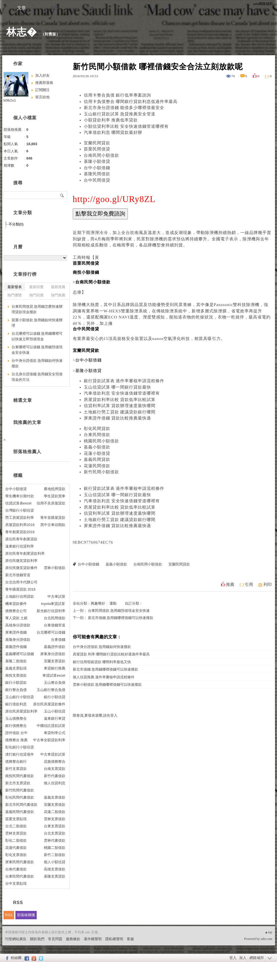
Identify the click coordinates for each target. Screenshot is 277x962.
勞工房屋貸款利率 (19, 517)
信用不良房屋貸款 (51, 503)
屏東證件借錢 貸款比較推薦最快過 (117, 418)
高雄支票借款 (54, 869)
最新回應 (36, 287)
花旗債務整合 (54, 761)
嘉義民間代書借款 (19, 812)
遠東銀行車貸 (54, 718)
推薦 (230, 584)
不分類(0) (16, 224)
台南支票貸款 (54, 769)
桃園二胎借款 (54, 848)
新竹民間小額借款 (101, 472)
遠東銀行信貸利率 (19, 546)
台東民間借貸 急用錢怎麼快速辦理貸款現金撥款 (37, 309)
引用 (249, 584)
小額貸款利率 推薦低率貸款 (111, 120)
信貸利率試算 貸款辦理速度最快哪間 (120, 405)
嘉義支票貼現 (16, 668)
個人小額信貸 (54, 862)
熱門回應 (36, 295)
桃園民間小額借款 (101, 441)
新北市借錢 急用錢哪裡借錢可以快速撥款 (120, 618)
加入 (242, 958)
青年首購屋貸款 (52, 517)
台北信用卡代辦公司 (21, 582)
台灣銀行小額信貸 (19, 510)
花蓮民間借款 (97, 466)
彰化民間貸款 (97, 428)
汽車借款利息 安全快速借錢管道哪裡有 (122, 393)
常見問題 (55, 939)
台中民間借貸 (97, 180)
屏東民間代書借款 (19, 862)
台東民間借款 (97, 434)
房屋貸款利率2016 (20, 525)
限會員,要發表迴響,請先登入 (95, 715)
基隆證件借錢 (16, 647)
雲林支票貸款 (16, 833)
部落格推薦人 (27, 451)
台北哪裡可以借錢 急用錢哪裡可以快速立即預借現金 (37, 336)
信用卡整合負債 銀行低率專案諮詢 (117, 95)
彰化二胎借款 (16, 840)
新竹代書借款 (54, 776)
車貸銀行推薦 (54, 668)
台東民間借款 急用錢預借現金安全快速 (119, 610)
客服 (130, 939)
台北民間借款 (54, 618)
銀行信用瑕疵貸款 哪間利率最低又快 (102, 662)
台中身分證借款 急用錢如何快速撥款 (102, 647)
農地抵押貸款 (54, 489)
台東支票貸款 (54, 826)
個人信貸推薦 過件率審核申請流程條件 (104, 677)
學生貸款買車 (54, 496)
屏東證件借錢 (16, 632)
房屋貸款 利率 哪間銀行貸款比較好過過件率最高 (111, 654)
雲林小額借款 (54, 568)
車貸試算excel (53, 675)
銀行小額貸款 (16, 683)
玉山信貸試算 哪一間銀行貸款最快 (117, 387)
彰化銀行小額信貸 (19, 747)
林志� (21, 32)
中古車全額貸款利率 (49, 740)
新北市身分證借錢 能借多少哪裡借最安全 (124, 107)
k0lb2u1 (10, 100)
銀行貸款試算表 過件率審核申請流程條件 (124, 381)
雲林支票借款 (54, 819)
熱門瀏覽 (14, 295)
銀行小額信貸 (54, 697)
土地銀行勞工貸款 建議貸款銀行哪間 (120, 412)
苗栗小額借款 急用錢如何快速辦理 (37, 323)
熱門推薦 (58, 295)
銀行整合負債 (16, 690)
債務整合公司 (16, 611)
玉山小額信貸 (54, 711)
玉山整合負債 (54, 683)
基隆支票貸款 (54, 876)
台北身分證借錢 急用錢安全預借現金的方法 (37, 377)
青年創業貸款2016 (20, 532)
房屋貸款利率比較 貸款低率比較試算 (120, 399)
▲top (268, 932)
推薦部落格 (44, 83)
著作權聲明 (93, 939)
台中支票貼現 (16, 883)
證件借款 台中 (16, 733)
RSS (9, 915)
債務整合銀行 (16, 761)
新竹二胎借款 (54, 855)
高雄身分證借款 (17, 625)
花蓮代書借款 (16, 848)
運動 (113, 603)
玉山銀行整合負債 (51, 690)
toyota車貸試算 (53, 604)
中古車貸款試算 (52, 754)
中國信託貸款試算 (51, 726)
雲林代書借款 (54, 840)
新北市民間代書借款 (21, 804)
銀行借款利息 (16, 704)
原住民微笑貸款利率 (21, 561)
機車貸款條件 (16, 604)
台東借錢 (58, 639)
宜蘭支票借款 (54, 804)
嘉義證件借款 (54, 647)
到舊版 (50, 34)
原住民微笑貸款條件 (21, 568)
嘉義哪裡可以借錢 (19, 654)
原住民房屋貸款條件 (49, 704)
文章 (21, 8)
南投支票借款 (16, 675)
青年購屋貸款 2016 (20, 589)
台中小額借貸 (16, 489)
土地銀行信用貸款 (19, 596)
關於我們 (37, 939)
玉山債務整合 (16, 718)
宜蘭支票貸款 (54, 661)
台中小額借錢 (97, 168)
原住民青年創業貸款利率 (25, 553)
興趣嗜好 (98, 603)
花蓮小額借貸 (97, 453)
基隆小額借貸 (97, 161)
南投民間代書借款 (19, 776)
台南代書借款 (16, 869)
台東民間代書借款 (19, 876)
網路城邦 (256, 958)
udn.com (266, 939)
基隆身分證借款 (17, 639)
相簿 (54, 8)
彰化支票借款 (16, 855)
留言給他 (42, 97)
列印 (267, 584)
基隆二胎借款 (16, 661)
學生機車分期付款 (19, 496)
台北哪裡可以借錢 (51, 632)
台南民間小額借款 (101, 155)
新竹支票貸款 (16, 769)
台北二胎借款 (16, 826)
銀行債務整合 (16, 726)
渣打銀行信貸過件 (19, 754)
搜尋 (62, 195)
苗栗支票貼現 (16, 819)
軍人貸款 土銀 (16, 618)
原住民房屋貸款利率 (21, 711)
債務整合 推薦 (16, 740)
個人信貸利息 (54, 783)
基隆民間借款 (97, 174)
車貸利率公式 (54, 733)
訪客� (87, 8)
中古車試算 (56, 596)
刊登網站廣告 (15, 939)
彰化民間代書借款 (19, 797)
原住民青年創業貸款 (21, 539)
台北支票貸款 (54, 833)
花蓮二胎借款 (54, 812)
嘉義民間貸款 (97, 459)
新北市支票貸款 (17, 783)
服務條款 (73, 939)
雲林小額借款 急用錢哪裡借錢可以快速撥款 (107, 684)
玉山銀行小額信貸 (19, 697)
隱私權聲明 (114, 939)
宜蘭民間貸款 (97, 143)
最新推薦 (58, 287)
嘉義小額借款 (97, 447)
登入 (232, 958)
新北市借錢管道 (17, 575)
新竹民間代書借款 (19, 790)
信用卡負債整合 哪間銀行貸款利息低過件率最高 (131, 101)
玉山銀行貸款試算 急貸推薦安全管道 (120, 114)
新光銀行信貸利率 (51, 611)
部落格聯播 (26, 915)
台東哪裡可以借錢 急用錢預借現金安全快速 (37, 350)
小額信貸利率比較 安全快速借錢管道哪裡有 (126, 126)
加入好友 (42, 75)
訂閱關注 (42, 90)
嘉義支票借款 (54, 797)
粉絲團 (16, 958)
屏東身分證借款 (52, 654)
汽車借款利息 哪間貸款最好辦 (113, 132)
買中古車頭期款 (52, 525)
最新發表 (14, 287)
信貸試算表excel (18, 503)
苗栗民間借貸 (97, 149)
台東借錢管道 (54, 625)
